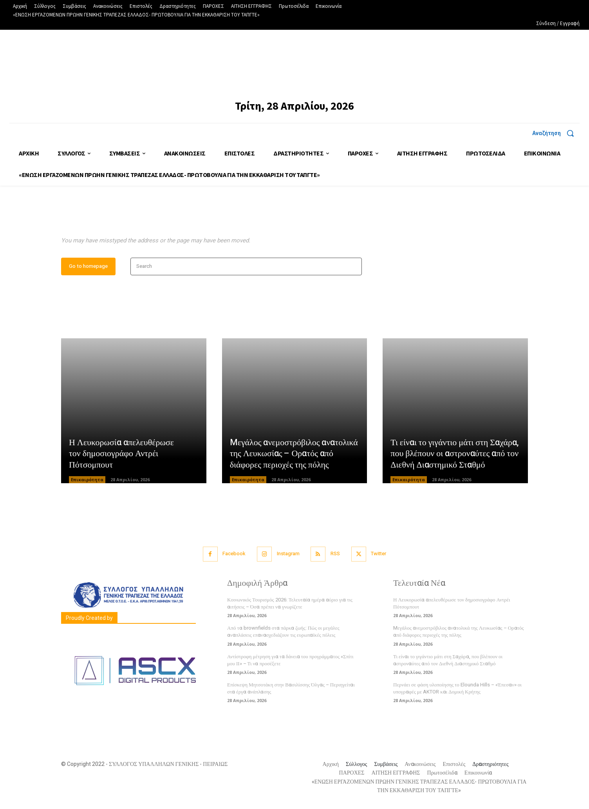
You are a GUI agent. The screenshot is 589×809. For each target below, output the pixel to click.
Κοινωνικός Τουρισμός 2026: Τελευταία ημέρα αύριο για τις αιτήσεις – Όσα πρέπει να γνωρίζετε (289, 605)
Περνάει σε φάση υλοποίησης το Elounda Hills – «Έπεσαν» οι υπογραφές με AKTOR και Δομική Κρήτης (457, 690)
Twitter (380, 555)
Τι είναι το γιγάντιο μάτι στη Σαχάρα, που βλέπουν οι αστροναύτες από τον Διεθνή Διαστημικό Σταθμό (454, 455)
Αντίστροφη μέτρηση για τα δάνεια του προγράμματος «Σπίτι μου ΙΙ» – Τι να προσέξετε (290, 661)
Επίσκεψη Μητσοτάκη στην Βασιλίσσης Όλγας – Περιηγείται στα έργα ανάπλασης (291, 690)
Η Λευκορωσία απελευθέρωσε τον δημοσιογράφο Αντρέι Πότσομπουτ (121, 455)
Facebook (232, 555)
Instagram (287, 555)
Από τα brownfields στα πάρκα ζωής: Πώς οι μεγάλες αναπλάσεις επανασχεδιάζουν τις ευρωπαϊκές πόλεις (283, 633)
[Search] (353, 268)
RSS (335, 555)
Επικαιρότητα (87, 481)
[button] (556, 133)
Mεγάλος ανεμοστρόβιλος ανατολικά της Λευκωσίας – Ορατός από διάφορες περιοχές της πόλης (294, 455)
